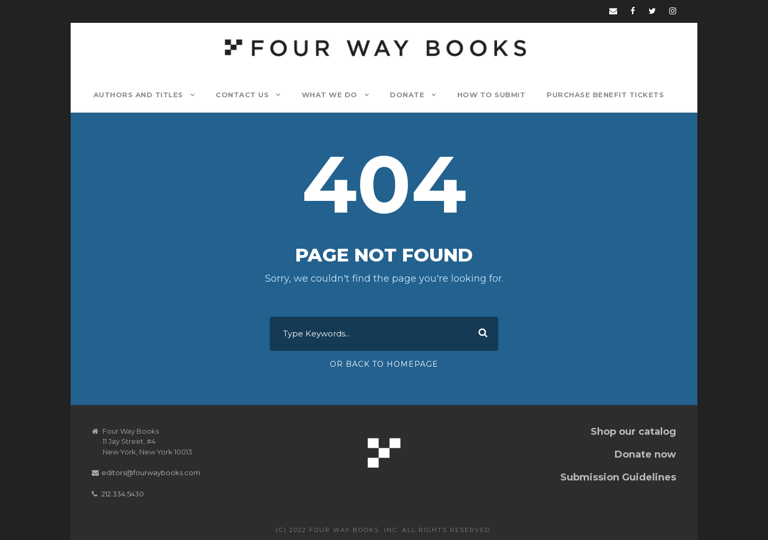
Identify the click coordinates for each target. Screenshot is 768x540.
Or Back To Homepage (384, 364)
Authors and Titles (138, 94)
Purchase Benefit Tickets (605, 94)
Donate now (645, 454)
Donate (407, 94)
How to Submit (491, 94)
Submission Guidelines (618, 477)
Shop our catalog (633, 431)
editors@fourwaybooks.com (150, 472)
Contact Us (242, 94)
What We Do (329, 94)
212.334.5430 (122, 494)
